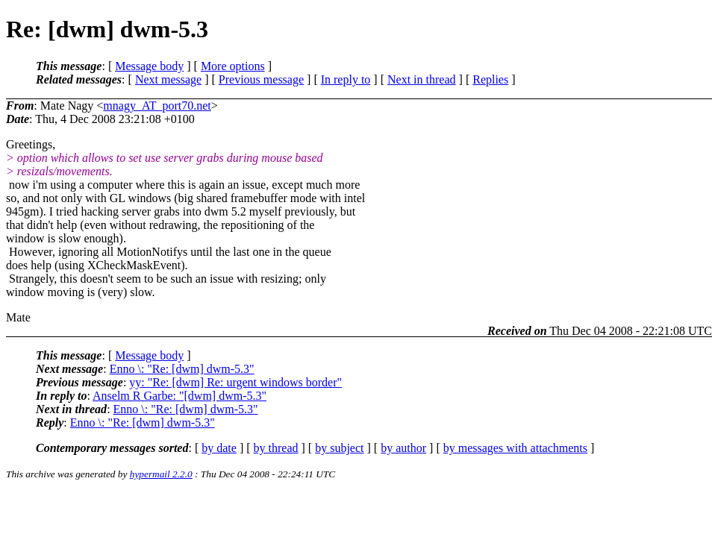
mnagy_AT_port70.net (156, 105)
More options (233, 66)
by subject (339, 448)
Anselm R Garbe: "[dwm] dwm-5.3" (179, 395)
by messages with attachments (515, 448)
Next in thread (421, 79)
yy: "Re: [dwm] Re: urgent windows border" (235, 382)
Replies (490, 79)
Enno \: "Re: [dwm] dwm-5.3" (182, 368)
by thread (276, 448)
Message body (149, 66)
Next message (168, 79)
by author (403, 448)
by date (219, 448)
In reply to (346, 79)
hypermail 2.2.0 (161, 474)
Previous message (261, 79)
